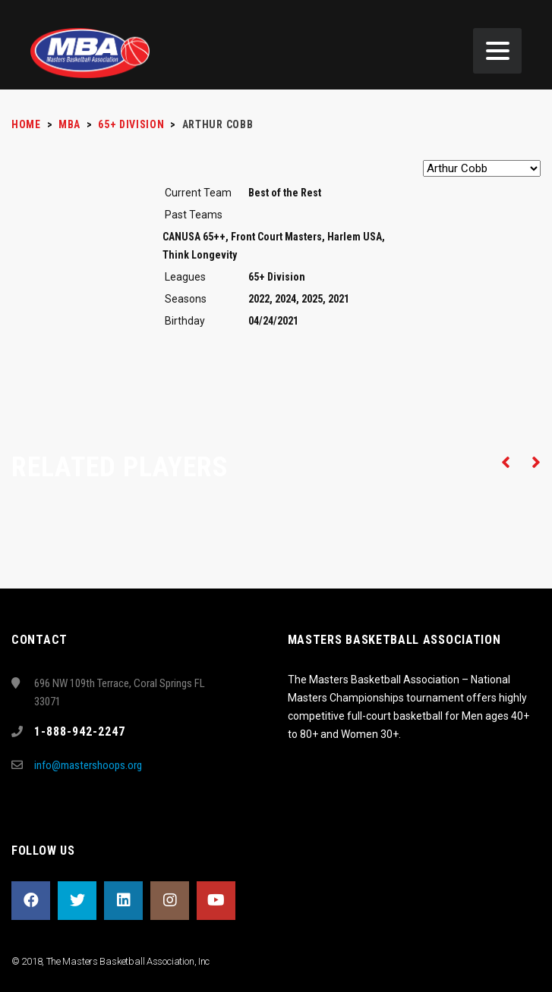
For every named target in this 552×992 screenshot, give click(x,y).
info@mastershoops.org (88, 765)
